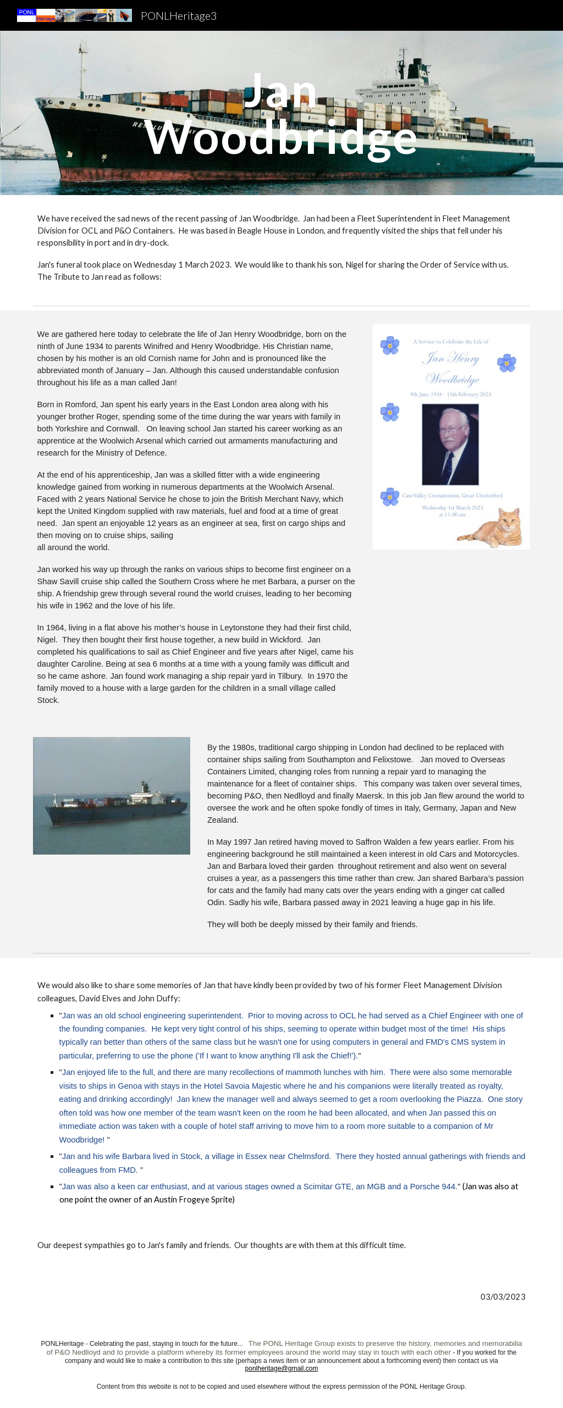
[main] (281, 113)
